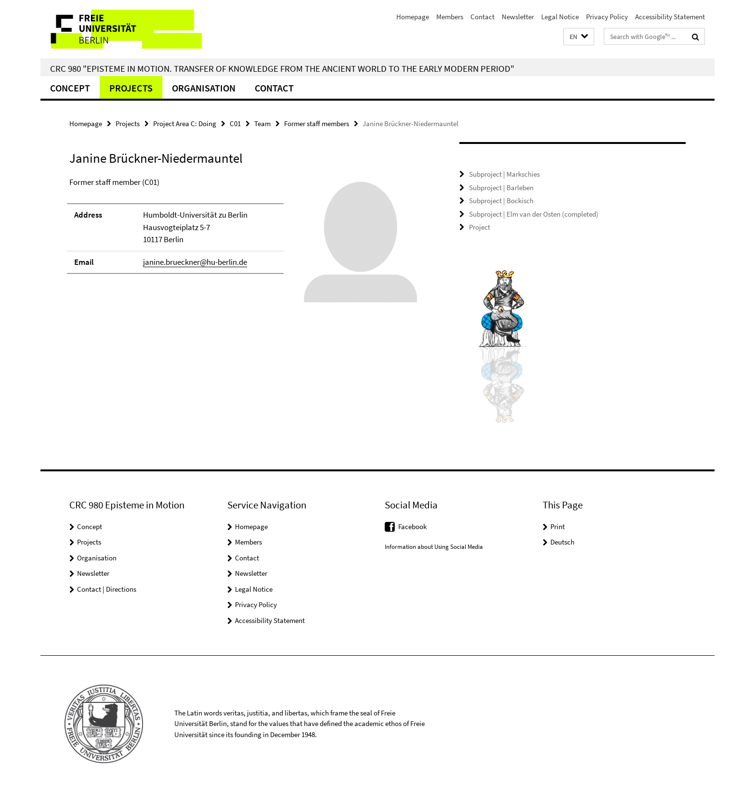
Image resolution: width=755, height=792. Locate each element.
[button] (578, 37)
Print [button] (557, 526)
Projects (131, 88)
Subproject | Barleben (501, 187)
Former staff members (316, 123)
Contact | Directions (106, 589)
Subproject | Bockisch (501, 200)
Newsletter (518, 16)
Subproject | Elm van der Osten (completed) (534, 214)
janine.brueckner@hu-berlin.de (195, 262)
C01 (235, 123)
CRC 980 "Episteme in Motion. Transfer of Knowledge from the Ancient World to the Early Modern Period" (282, 68)
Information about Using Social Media (434, 547)
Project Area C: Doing (184, 123)
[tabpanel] (246, 244)
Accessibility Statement (670, 16)
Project (479, 227)
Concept (70, 88)
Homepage (412, 16)
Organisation (203, 88)
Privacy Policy (607, 16)
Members (449, 16)
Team (262, 123)
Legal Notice (560, 16)
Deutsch (562, 541)
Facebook (412, 526)
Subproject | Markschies (504, 174)
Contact (482, 16)
